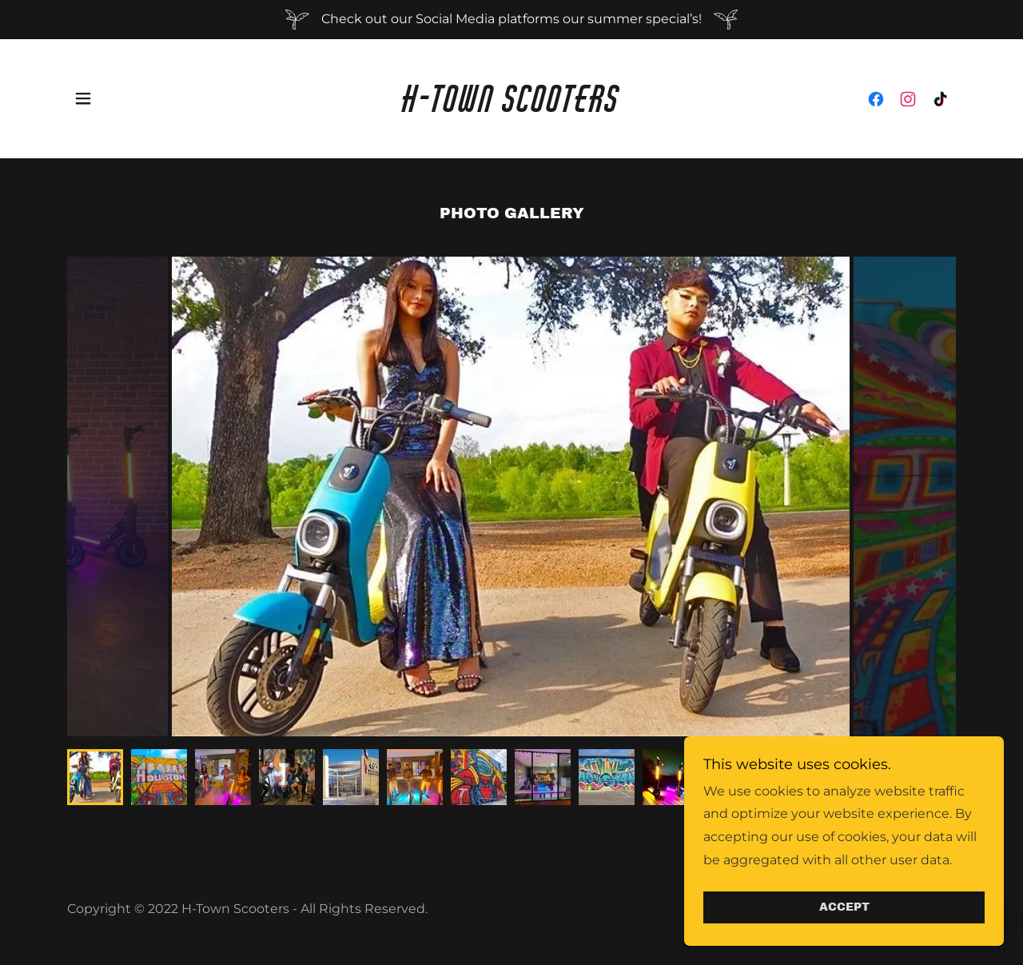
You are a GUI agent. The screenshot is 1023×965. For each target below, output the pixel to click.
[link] (512, 107)
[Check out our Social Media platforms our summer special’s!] (511, 19)
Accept (844, 908)
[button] (83, 98)
